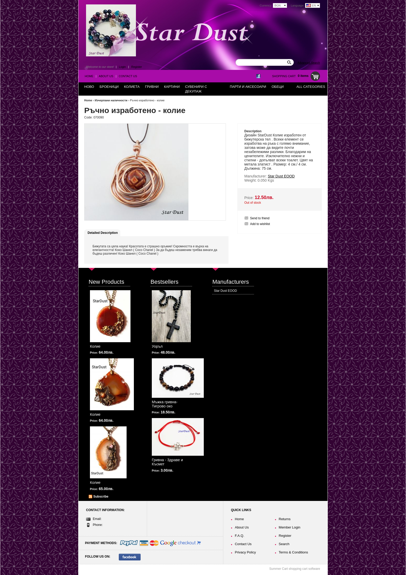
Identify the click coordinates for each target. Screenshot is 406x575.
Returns (285, 519)
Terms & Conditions (293, 552)
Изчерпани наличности (111, 100)
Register (136, 66)
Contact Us (128, 76)
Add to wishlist (260, 224)
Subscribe (100, 496)
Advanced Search (308, 62)
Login (122, 66)
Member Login (289, 527)
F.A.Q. (239, 536)
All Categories (310, 87)
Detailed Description (103, 233)
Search (284, 544)
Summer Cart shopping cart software (294, 569)
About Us (106, 76)
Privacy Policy (245, 552)
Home (89, 76)
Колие (95, 346)
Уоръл (157, 346)
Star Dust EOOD (225, 291)
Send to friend (260, 218)
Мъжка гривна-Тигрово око (165, 404)
